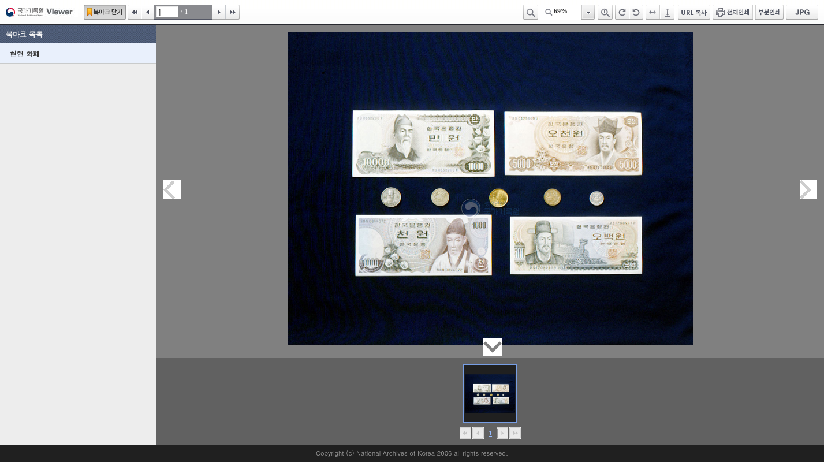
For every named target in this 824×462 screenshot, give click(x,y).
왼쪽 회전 (636, 12)
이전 (147, 12)
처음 (134, 12)
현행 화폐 (25, 53)
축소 (530, 12)
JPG (802, 12)
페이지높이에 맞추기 (668, 12)
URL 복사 (694, 12)
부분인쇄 (769, 12)
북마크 (105, 12)
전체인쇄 (733, 12)
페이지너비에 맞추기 (653, 12)
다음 (219, 12)
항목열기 (587, 12)
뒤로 (502, 433)
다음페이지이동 (808, 189)
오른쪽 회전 (622, 12)
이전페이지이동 (172, 189)
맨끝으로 (515, 433)
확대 (605, 12)
